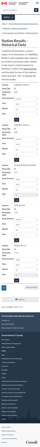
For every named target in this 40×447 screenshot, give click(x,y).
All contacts (6, 340)
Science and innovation (10, 408)
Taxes (4, 377)
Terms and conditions (9, 438)
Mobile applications (9, 431)
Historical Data (32, 33)
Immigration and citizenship (12, 359)
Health (4, 374)
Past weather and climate (13, 33)
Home (4, 24)
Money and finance (8, 404)
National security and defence (12, 385)
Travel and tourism (8, 362)
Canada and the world (9, 400)
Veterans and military (9, 415)
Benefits (4, 370)
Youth (4, 419)
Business (5, 366)
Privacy (4, 442)
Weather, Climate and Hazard (15, 28)
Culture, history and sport (11, 389)
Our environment (8, 324)
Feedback (22, 300)
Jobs (3, 355)
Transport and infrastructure (12, 396)
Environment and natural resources (23, 24)
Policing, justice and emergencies (14, 393)
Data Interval (30, 68)
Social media (6, 427)
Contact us (5, 320)
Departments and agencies (11, 343)
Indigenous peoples (9, 411)
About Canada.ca (8, 435)
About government (8, 347)
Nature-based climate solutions (13, 328)
